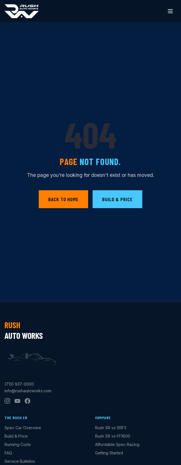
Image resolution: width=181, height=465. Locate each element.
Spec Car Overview (22, 427)
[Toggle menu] (170, 11)
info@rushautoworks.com (27, 390)
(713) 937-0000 (19, 384)
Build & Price (117, 199)
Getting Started (109, 452)
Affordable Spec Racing (117, 444)
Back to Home (63, 199)
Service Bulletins (19, 461)
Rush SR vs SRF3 (110, 427)
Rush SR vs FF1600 (112, 436)
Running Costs (17, 444)
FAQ (8, 452)
